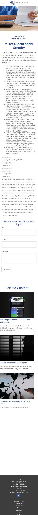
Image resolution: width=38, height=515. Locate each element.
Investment (19, 506)
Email (4, 239)
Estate (19, 508)
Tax (19, 512)
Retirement (19, 504)
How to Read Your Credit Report (13, 363)
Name (4, 227)
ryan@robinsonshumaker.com (19, 492)
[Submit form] (7, 269)
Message (5, 251)
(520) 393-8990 (21, 482)
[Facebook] (18, 495)
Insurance (19, 510)
